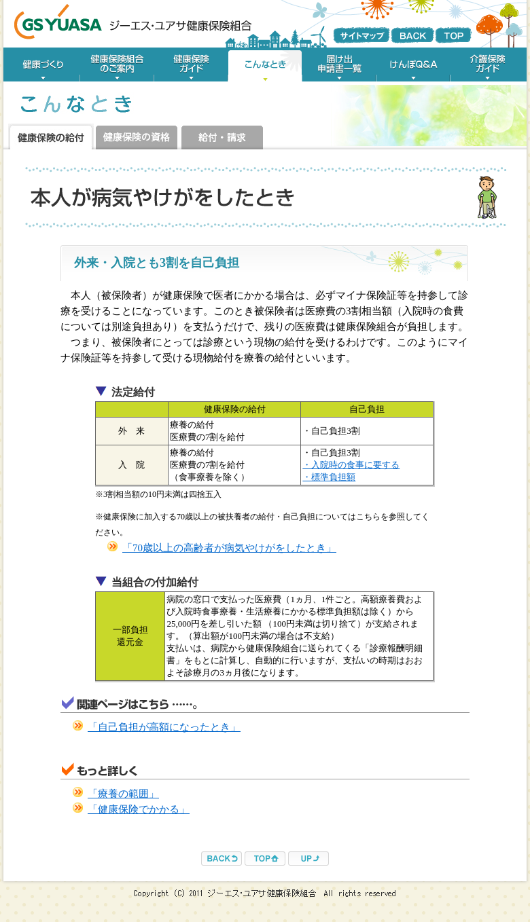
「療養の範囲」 (123, 793)
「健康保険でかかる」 (139, 809)
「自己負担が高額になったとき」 (164, 727)
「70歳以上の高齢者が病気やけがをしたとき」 (229, 547)
